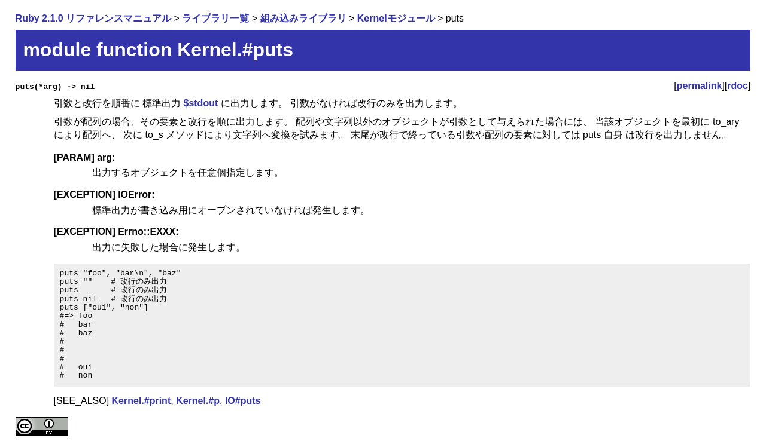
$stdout (200, 103)
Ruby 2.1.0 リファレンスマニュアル (93, 18)
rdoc (737, 86)
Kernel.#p (198, 401)
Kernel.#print (141, 401)
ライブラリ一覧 (215, 18)
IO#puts (243, 401)
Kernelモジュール (396, 18)
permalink (699, 86)
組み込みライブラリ (303, 18)
